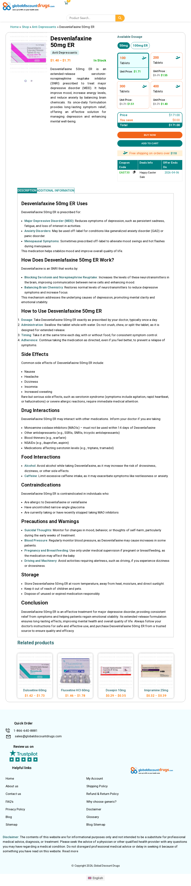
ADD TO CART (150, 143)
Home (14, 27)
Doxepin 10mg (116, 694)
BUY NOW (150, 135)
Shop (25, 27)
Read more (70, 855)
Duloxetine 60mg (34, 694)
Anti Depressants (44, 27)
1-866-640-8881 (26, 734)
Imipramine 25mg (156, 694)
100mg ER (140, 45)
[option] (26, 81)
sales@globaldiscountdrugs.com (38, 740)
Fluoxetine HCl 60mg (75, 694)
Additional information (67, 192)
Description (30, 192)
